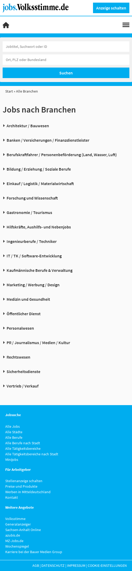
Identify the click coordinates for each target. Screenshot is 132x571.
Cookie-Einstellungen (107, 565)
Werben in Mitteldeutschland (28, 492)
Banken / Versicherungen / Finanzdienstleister (48, 140)
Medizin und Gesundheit (28, 299)
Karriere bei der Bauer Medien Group (33, 551)
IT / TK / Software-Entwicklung (34, 255)
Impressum (76, 565)
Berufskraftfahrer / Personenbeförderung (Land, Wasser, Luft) (62, 154)
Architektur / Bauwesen (28, 125)
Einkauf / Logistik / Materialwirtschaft (40, 183)
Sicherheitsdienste (23, 371)
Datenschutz (53, 565)
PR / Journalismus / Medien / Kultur (38, 342)
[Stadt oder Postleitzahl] (66, 59)
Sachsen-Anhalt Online (23, 529)
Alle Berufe (13, 437)
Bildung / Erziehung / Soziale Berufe (39, 169)
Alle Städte (13, 432)
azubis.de (12, 535)
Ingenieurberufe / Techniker (32, 241)
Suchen (66, 72)
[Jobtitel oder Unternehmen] (66, 46)
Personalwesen (20, 328)
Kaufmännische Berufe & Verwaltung (39, 270)
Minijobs (11, 459)
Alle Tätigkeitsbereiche (23, 448)
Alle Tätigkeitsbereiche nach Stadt (31, 454)
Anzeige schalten (111, 8)
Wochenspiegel (17, 546)
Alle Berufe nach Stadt (22, 443)
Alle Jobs (12, 426)
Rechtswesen (18, 357)
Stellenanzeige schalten (23, 480)
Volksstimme (15, 518)
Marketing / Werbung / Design (33, 284)
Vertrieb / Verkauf (22, 386)
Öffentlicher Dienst (24, 313)
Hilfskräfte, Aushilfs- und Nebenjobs (39, 227)
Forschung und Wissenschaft (32, 198)
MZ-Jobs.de (14, 540)
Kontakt (11, 497)
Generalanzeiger (18, 524)
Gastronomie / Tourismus (29, 212)
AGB (35, 565)
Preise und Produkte (21, 486)
